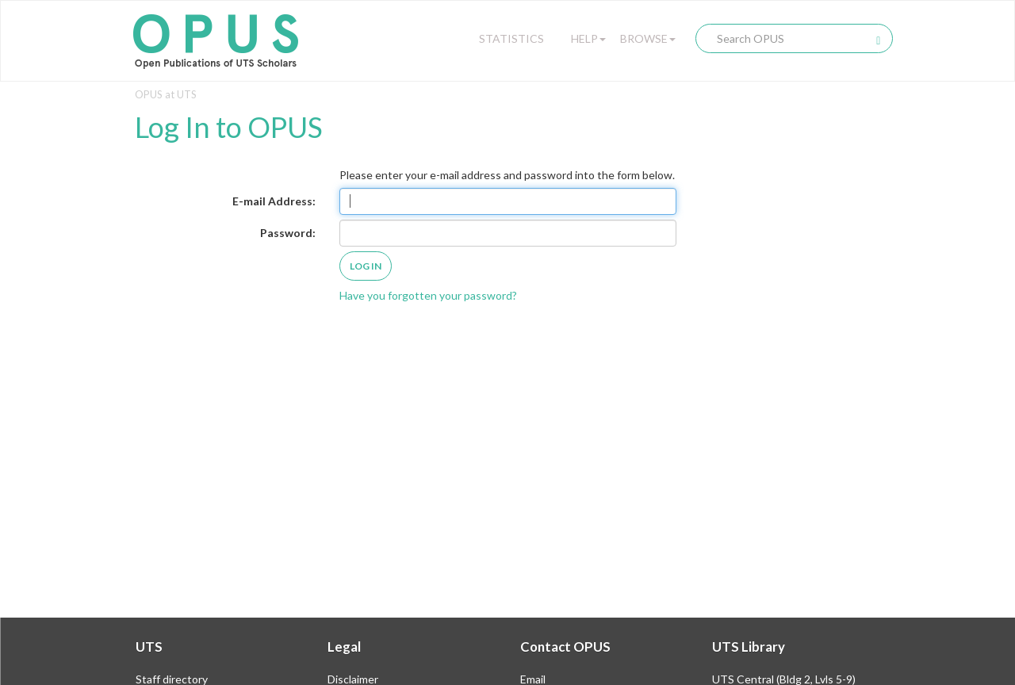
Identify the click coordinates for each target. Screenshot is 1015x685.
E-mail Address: (274, 201)
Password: (288, 232)
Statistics (511, 38)
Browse (648, 38)
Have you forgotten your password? (428, 295)
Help (588, 38)
